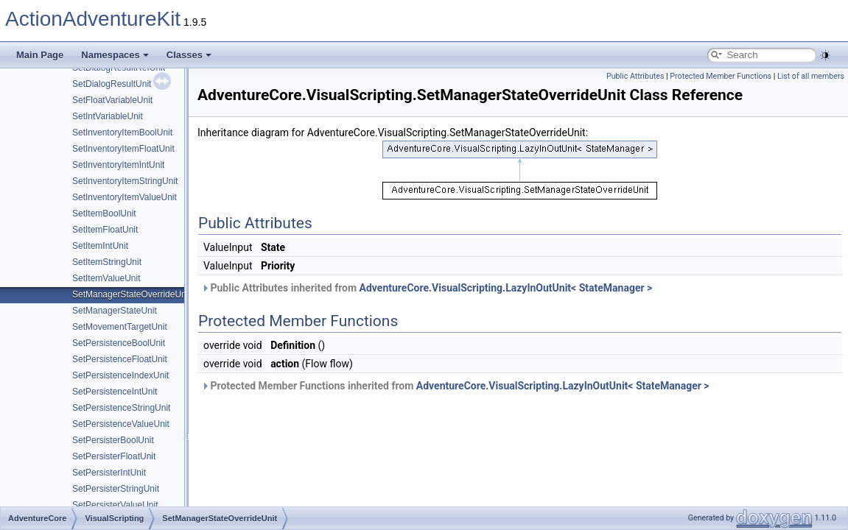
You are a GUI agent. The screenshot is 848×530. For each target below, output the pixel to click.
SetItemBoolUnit (104, 213)
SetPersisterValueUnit (115, 505)
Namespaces (115, 54)
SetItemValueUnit (106, 278)
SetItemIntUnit (100, 246)
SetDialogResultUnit (111, 84)
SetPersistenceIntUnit (114, 391)
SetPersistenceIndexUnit (120, 375)
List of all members (810, 76)
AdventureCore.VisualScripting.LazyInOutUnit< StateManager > (506, 288)
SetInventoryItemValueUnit (124, 197)
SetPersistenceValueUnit (120, 424)
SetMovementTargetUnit (119, 327)
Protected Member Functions (720, 76)
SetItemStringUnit (106, 262)
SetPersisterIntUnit (109, 472)
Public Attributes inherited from (426, 288)
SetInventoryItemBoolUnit (122, 132)
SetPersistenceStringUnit (121, 408)
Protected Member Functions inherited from (455, 386)
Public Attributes (635, 76)
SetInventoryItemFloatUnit (123, 149)
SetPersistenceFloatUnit (119, 359)
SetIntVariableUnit (107, 116)
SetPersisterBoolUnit (113, 440)
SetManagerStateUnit (114, 310)
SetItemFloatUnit (105, 230)
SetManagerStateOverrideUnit (131, 294)
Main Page (39, 54)
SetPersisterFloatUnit (113, 456)
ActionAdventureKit (93, 18)
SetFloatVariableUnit (112, 100)
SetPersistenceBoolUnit (118, 343)
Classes (189, 54)
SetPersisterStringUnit (115, 489)
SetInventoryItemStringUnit (125, 181)
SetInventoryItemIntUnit (118, 165)
